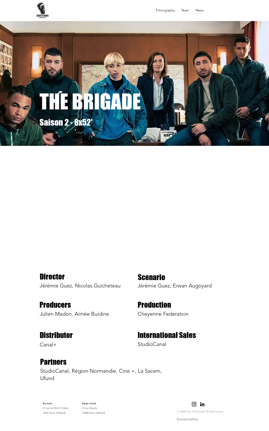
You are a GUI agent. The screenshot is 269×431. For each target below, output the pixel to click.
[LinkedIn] (202, 404)
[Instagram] (194, 404)
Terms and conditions (187, 418)
